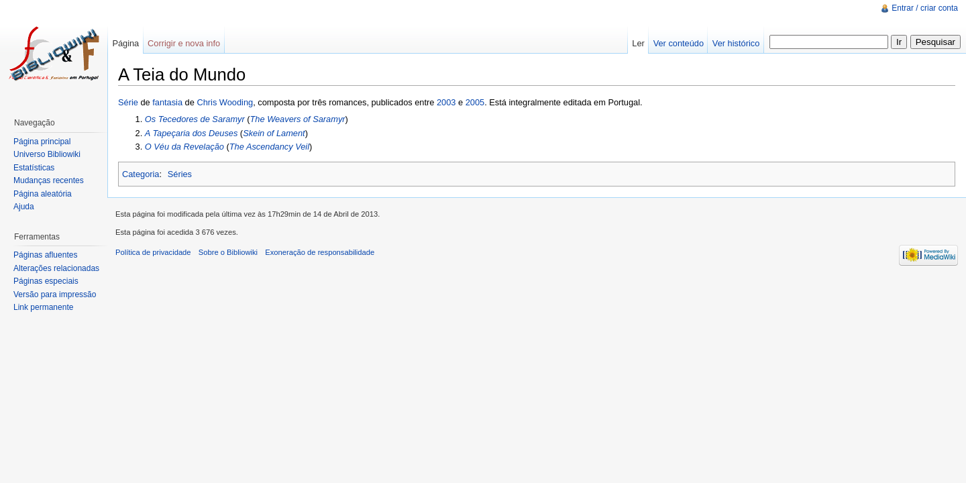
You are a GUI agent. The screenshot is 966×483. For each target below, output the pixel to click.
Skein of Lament (274, 133)
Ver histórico (735, 43)
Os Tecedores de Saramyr (195, 119)
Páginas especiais (45, 281)
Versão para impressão (54, 294)
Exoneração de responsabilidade (319, 252)
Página (125, 43)
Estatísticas (33, 167)
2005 (475, 102)
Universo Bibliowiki (46, 154)
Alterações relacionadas (56, 268)
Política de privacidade (153, 252)
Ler (638, 43)
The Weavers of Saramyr (297, 119)
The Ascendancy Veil (269, 147)
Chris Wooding (225, 102)
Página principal (41, 141)
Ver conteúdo (678, 43)
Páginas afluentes (45, 255)
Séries (180, 174)
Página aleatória (42, 194)
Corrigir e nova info (184, 43)
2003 (446, 102)
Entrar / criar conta (925, 8)
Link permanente (43, 307)
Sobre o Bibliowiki (228, 252)
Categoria (141, 174)
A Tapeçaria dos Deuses (191, 133)
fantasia (167, 102)
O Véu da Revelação (184, 147)
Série (128, 102)
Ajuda (23, 206)
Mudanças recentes (48, 180)
